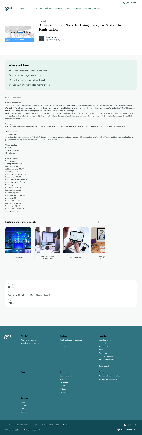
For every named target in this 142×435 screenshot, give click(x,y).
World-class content (29, 340)
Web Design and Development (47, 258)
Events (62, 386)
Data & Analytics (76, 258)
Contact (24, 412)
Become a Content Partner (109, 379)
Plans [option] (23, 372)
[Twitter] (126, 425)
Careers (24, 405)
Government (104, 366)
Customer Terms (21, 425)
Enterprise (64, 343)
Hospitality (103, 343)
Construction (104, 363)
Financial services (106, 356)
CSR (22, 409)
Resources (64, 382)
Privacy (7, 425)
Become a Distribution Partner (111, 376)
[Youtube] (135, 425)
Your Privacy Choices (50, 425)
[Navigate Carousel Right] (103, 222)
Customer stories (67, 376)
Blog (61, 379)
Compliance (64, 347)
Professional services (107, 360)
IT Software (18, 258)
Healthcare (103, 347)
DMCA (66, 425)
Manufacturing (105, 340)
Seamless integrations (30, 343)
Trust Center (65, 392)
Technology (103, 353)
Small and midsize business (71, 340)
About (23, 402)
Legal (35, 425)
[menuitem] (40, 342)
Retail (101, 350)
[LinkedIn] (130, 425)
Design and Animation (104, 258)
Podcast (63, 389)
